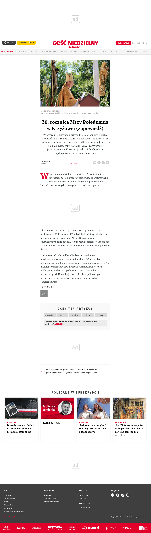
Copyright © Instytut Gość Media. (121, 517)
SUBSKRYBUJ (123, 43)
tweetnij (104, 162)
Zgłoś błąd (9, 517)
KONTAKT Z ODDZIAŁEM (102, 51)
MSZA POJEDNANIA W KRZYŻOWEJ (57, 370)
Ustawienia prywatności (51, 502)
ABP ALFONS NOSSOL (76, 370)
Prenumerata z (26, 42)
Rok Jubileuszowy (68, 51)
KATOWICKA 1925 (49, 51)
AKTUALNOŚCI (21, 51)
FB (99, 162)
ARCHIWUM (84, 51)
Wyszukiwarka (147, 43)
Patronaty (132, 51)
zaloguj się (138, 43)
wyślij (108, 162)
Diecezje (119, 51)
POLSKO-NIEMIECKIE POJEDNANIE (85, 373)
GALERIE (35, 51)
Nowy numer (7, 51)
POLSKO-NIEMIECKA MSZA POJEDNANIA (59, 373)
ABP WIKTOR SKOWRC (91, 370)
